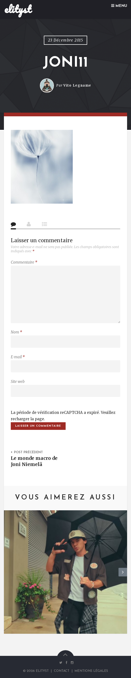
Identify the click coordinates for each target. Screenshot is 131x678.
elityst (17, 9)
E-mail (18, 357)
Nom (16, 332)
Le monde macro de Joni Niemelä (34, 461)
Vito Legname (77, 85)
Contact (61, 671)
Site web (17, 381)
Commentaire (24, 262)
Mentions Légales (91, 671)
